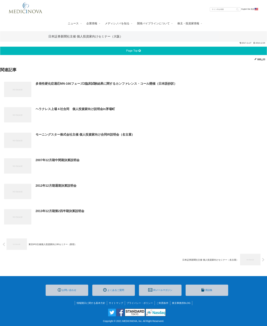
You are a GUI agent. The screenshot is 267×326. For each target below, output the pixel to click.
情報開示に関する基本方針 (91, 303)
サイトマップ (116, 303)
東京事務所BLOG (181, 303)
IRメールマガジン (160, 290)
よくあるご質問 (113, 290)
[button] (237, 9)
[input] (225, 9)
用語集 (206, 290)
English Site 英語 (249, 9)
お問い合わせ (67, 290)
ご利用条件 (162, 303)
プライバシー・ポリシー (140, 303)
